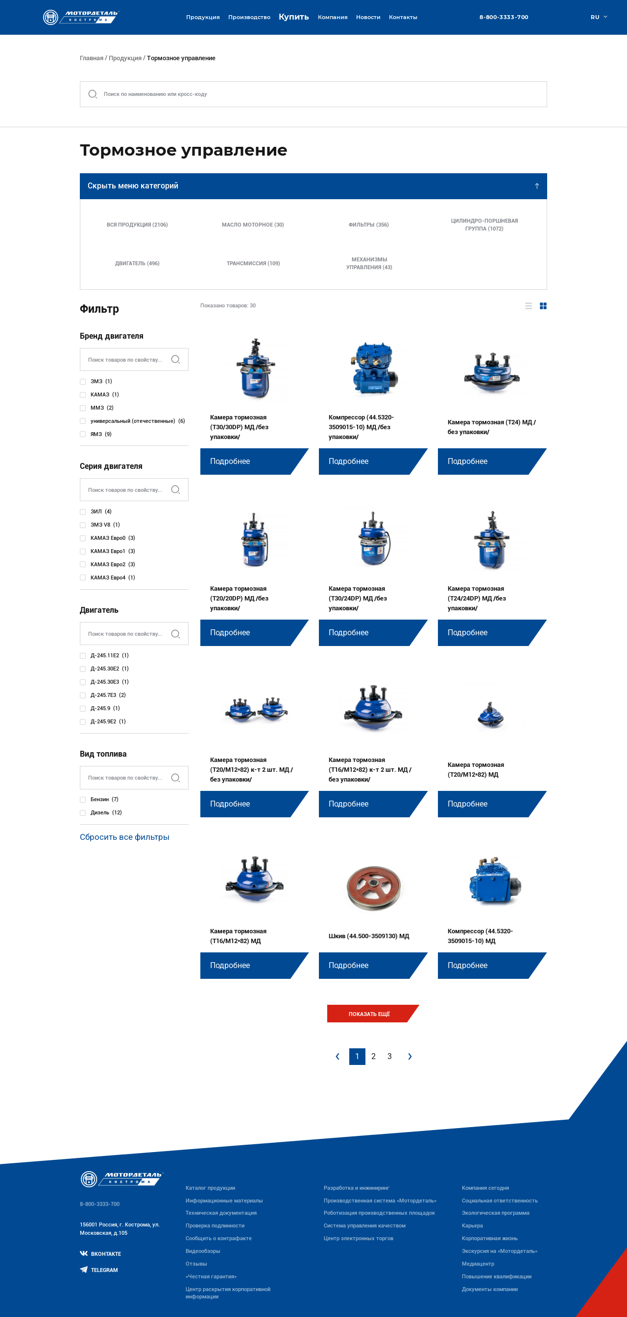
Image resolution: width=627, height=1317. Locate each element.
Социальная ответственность (500, 1200)
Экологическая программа (496, 1212)
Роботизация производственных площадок (379, 1212)
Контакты (403, 17)
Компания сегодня (485, 1187)
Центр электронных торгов (358, 1238)
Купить (294, 17)
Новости (368, 17)
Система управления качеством (365, 1225)
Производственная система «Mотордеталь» (380, 1200)
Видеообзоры (203, 1251)
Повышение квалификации (496, 1276)
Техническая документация (221, 1212)
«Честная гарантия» (211, 1276)
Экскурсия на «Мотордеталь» (499, 1251)
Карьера (472, 1225)
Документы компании (490, 1289)
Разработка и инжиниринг (356, 1187)
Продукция (125, 58)
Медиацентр (478, 1263)
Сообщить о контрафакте (219, 1238)
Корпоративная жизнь (490, 1238)
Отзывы (196, 1263)
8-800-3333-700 (504, 17)
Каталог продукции (210, 1187)
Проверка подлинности (215, 1225)
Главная (91, 58)
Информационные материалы (224, 1200)
